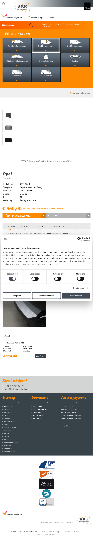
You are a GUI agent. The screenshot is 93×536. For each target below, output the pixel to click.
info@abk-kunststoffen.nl (16, 389)
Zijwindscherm (10, 451)
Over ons (7, 409)
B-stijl (6, 433)
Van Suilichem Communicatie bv (61, 522)
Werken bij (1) (9, 421)
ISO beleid (37, 418)
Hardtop (7, 445)
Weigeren (17, 295)
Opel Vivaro (46, 26)
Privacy (75, 532)
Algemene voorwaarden (46, 534)
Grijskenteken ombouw (42, 409)
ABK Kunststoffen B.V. (29, 532)
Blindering (8, 439)
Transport (37, 412)
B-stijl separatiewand (71, 24)
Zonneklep (8, 448)
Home (44, 24)
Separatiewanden (40, 406)
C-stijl (6, 436)
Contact (7, 424)
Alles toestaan (75, 295)
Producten (54, 24)
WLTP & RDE (38, 415)
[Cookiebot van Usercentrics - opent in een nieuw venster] (79, 239)
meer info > (40, 356)
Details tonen (79, 288)
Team (6, 415)
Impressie (8, 412)
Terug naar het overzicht (79, 93)
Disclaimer (66, 532)
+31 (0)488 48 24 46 (14, 385)
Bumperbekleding (11, 442)
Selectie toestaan (46, 295)
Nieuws (7, 418)
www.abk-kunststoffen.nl (71, 418)
